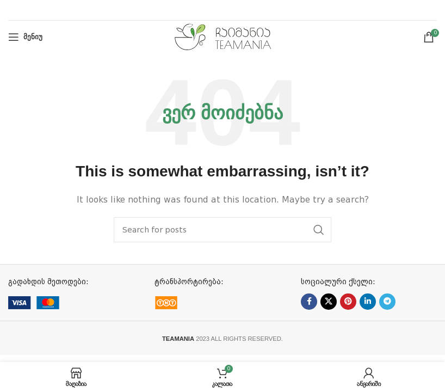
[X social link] (328, 301)
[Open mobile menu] (25, 37)
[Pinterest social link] (348, 301)
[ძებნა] (222, 229)
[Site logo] (222, 36)
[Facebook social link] (309, 301)
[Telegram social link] (387, 301)
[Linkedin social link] (368, 301)
